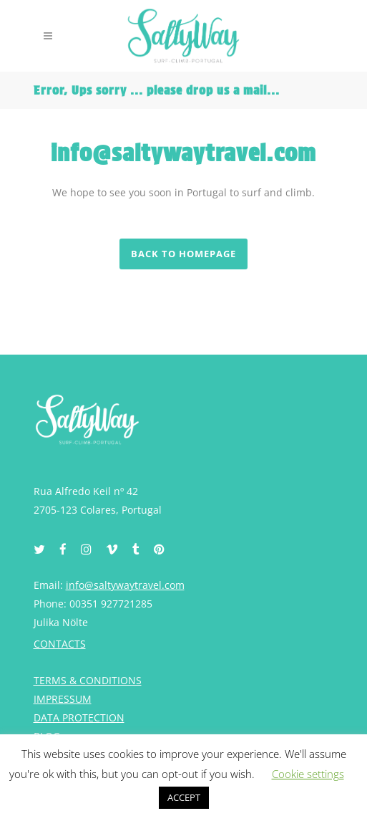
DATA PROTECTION (79, 717)
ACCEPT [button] (183, 797)
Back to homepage (183, 253)
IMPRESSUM (63, 699)
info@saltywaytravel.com (125, 585)
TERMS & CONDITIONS (88, 680)
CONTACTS (60, 643)
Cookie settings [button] (308, 774)
